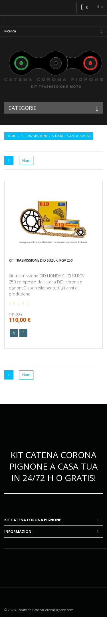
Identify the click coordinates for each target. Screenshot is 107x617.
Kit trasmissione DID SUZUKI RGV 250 (41, 260)
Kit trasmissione (35, 136)
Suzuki (57, 136)
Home (11, 136)
